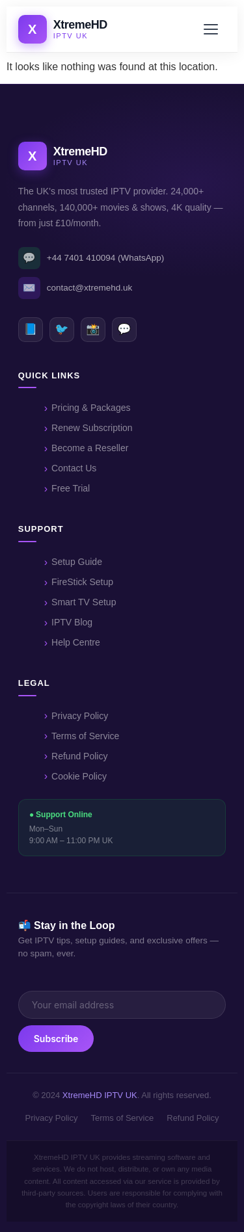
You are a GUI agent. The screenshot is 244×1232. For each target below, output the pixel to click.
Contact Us (73, 468)
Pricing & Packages (90, 407)
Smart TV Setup (83, 602)
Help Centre (75, 642)
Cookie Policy (79, 776)
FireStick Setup (82, 582)
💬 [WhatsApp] (124, 329)
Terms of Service (85, 736)
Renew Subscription (92, 428)
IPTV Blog (71, 622)
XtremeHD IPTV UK (99, 1095)
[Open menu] (213, 29)
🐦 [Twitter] (61, 329)
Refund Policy (79, 756)
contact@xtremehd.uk (75, 288)
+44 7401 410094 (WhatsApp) (91, 258)
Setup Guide (76, 562)
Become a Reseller (89, 448)
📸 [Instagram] (93, 329)
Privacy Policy (79, 716)
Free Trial (70, 488)
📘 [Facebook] (30, 329)
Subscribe (56, 1038)
